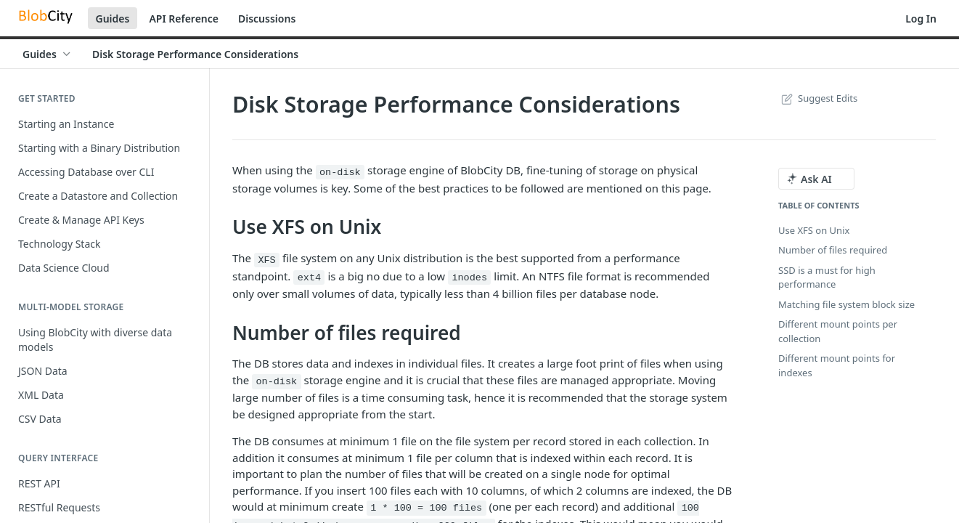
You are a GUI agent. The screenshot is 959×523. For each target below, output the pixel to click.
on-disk (340, 171)
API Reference (184, 18)
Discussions (266, 18)
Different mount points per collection (837, 331)
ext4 (309, 277)
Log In (920, 18)
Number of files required (832, 249)
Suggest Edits (817, 98)
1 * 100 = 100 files (426, 508)
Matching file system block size (846, 304)
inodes (469, 277)
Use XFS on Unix (813, 230)
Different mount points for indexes (836, 365)
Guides (113, 18)
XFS (266, 259)
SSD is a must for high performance (827, 277)
